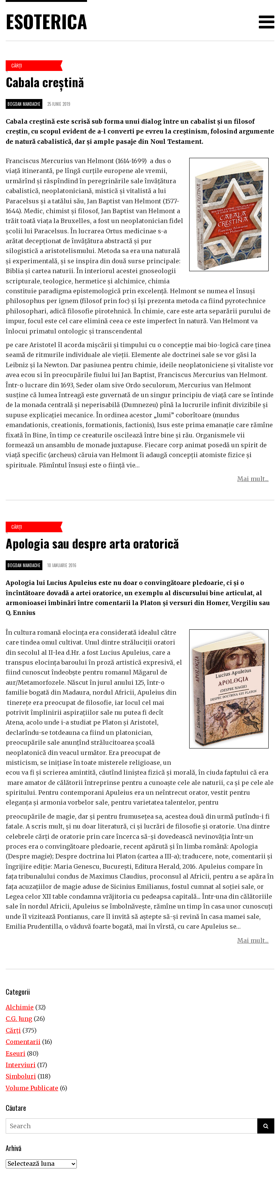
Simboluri (21, 1076)
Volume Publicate (32, 1088)
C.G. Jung (19, 1018)
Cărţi (16, 65)
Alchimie (20, 1007)
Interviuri (21, 1065)
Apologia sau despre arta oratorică (92, 543)
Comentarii (23, 1042)
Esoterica (46, 21)
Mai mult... (253, 479)
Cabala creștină (45, 82)
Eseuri (15, 1053)
